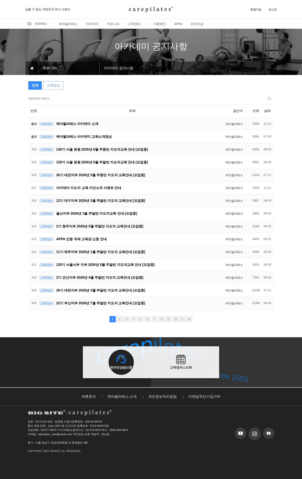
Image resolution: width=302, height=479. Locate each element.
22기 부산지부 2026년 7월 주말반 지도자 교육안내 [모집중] (100, 303)
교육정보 (53, 85)
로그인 (273, 9)
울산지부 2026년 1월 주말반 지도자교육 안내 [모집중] (96, 213)
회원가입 (255, 9)
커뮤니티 (113, 24)
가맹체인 (159, 24)
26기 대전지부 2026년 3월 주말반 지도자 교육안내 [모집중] (100, 290)
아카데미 (92, 24)
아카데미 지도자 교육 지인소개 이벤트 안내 (88, 188)
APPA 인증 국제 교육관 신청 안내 (81, 239)
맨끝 (189, 319)
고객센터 (134, 24)
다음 (182, 319)
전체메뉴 (36, 24)
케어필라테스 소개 (122, 397)
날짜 (267, 111)
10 (175, 319)
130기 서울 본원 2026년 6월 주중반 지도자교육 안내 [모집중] (102, 149)
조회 (256, 111)
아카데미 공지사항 (118, 68)
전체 (35, 85)
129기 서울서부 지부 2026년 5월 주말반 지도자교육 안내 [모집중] (105, 264)
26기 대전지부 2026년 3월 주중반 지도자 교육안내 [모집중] (100, 175)
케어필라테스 (68, 24)
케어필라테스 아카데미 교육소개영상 (84, 136)
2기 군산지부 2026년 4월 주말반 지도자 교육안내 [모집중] (99, 277)
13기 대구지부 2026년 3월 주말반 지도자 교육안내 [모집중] (100, 200)
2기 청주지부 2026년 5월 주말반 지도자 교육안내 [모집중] (99, 226)
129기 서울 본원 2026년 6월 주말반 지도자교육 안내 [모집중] (102, 162)
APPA (178, 24)
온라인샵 (197, 24)
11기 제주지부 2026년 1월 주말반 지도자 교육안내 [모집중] (100, 252)
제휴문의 (89, 397)
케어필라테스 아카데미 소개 (77, 124)
